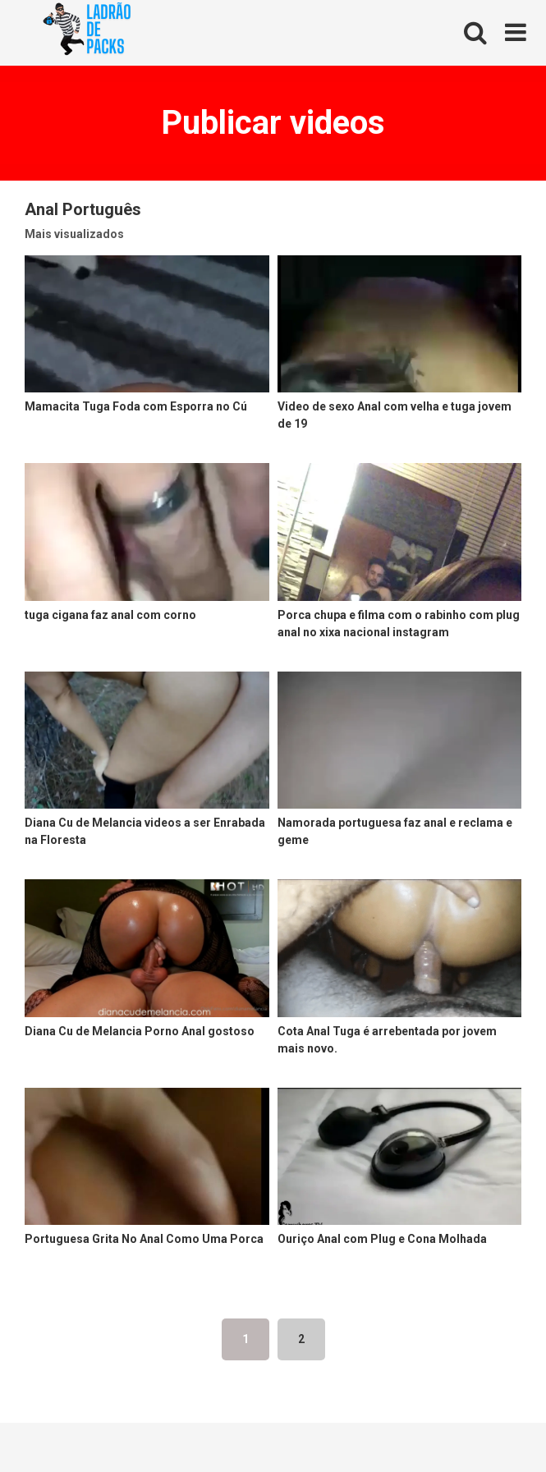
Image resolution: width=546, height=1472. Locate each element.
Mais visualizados (74, 234)
